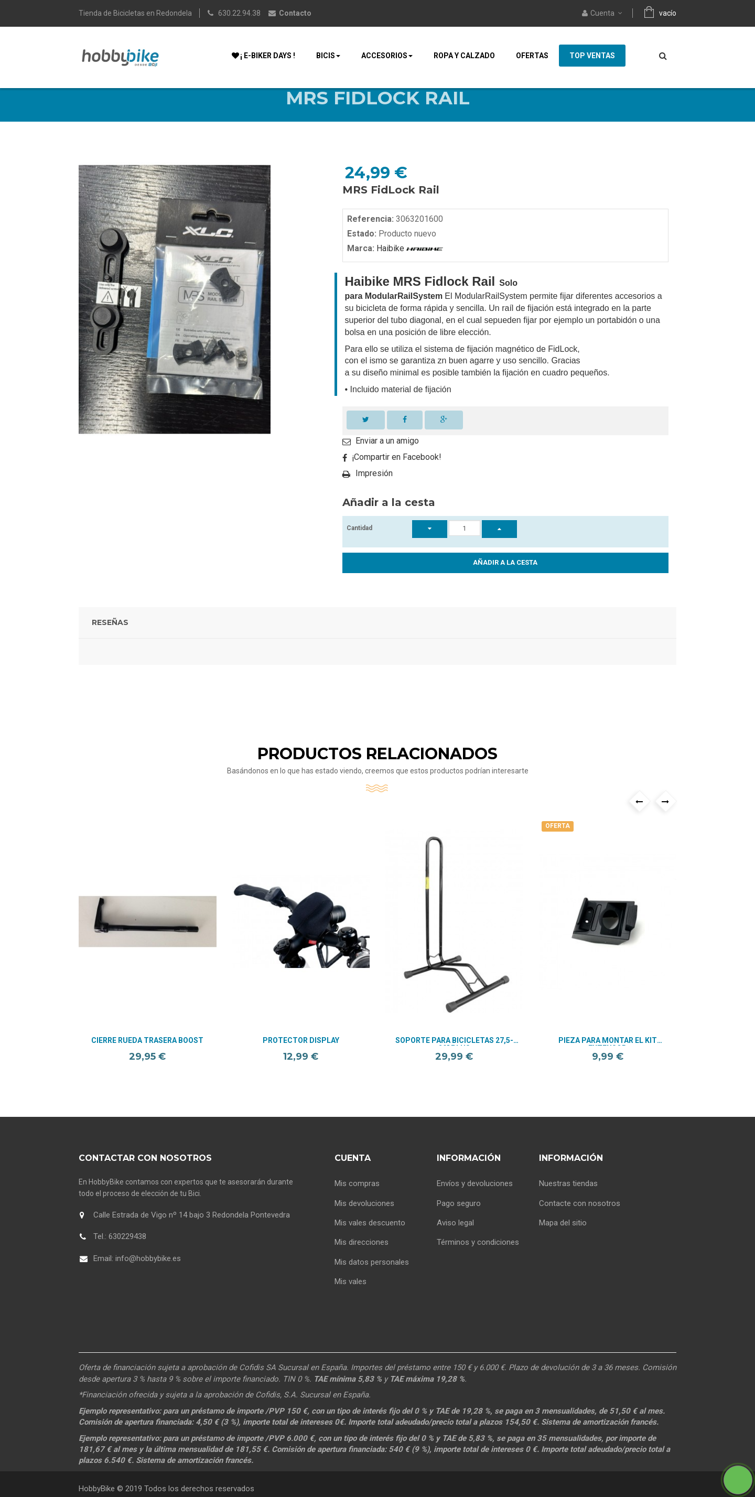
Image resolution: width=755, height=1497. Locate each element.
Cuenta (353, 1175)
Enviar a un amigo (387, 457)
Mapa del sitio (563, 1236)
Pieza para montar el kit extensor (607, 1057)
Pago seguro (459, 1216)
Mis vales (350, 1295)
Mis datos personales (372, 1275)
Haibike (408, 265)
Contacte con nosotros (579, 1216)
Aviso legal (455, 1236)
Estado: (361, 250)
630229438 (127, 1253)
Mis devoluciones (364, 1216)
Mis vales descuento (370, 1236)
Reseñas (110, 639)
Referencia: (370, 236)
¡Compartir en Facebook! (396, 474)
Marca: (360, 265)
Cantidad (359, 544)
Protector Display (301, 1057)
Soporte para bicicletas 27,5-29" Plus (454, 1057)
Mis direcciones (362, 1256)
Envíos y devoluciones (475, 1197)
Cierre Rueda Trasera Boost (147, 1057)
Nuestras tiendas (568, 1197)
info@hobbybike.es (148, 1275)
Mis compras (357, 1197)
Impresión (374, 490)
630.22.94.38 (239, 13)
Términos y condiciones (478, 1256)
